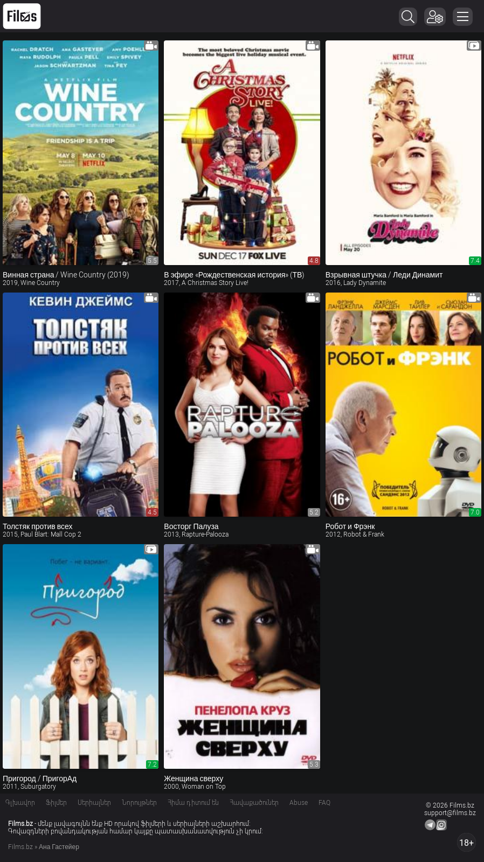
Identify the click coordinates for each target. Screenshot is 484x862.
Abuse (298, 803)
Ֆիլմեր (56, 803)
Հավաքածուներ (254, 803)
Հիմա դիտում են (193, 803)
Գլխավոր (20, 803)
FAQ (324, 803)
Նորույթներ (139, 803)
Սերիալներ (94, 803)
